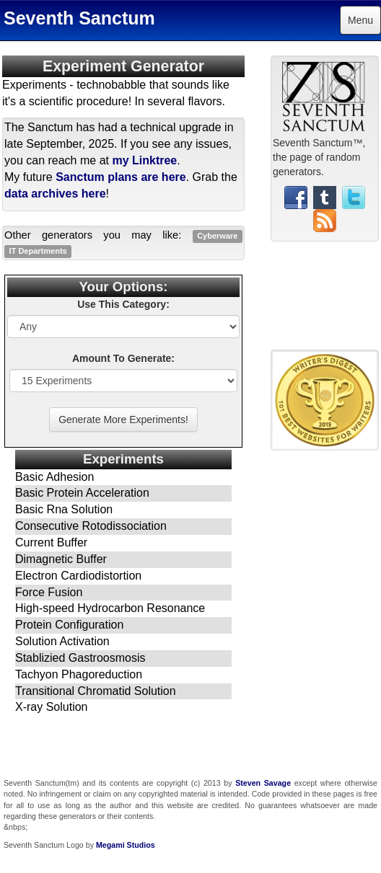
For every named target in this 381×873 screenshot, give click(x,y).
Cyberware (217, 235)
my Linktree (144, 160)
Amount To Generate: (123, 358)
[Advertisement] (324, 301)
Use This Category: (123, 304)
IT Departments (38, 251)
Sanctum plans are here (121, 177)
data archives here (55, 193)
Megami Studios (125, 845)
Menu (360, 20)
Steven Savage (263, 783)
